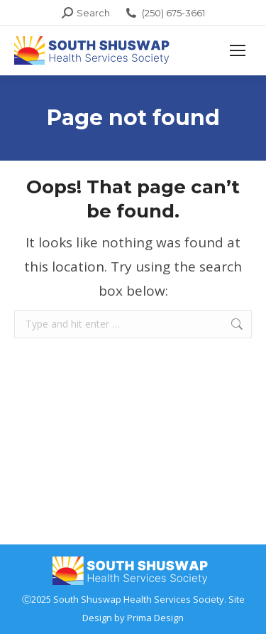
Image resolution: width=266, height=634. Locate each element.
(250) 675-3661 (164, 13)
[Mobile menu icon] (237, 50)
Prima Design (155, 617)
